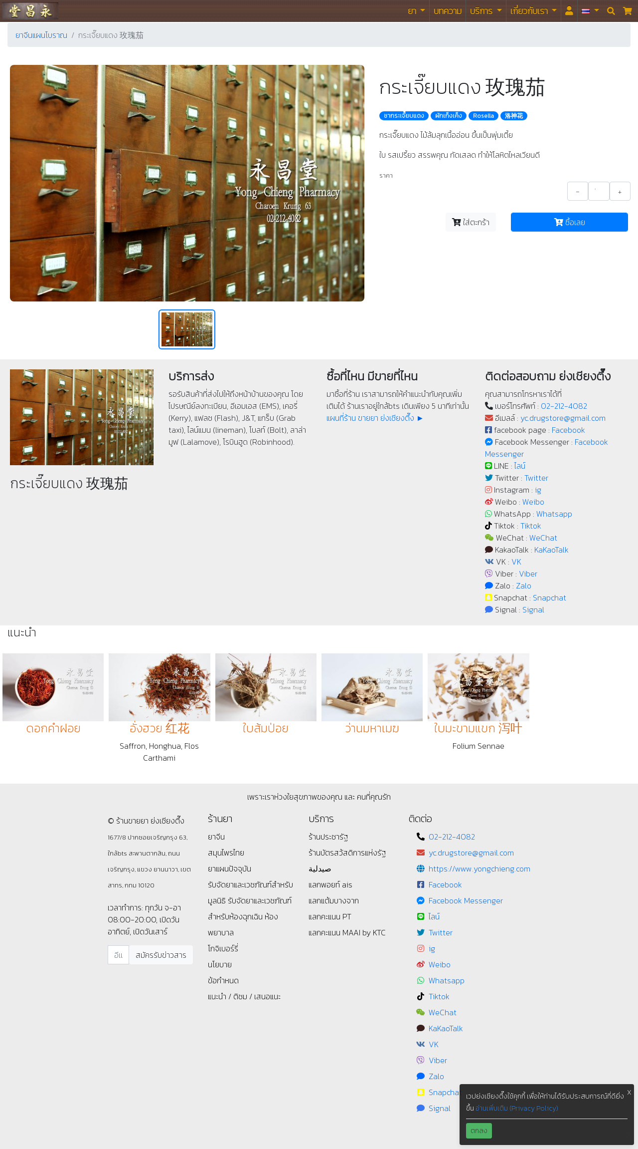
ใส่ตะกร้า (470, 222)
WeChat (543, 538)
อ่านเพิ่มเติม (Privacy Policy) (517, 1108)
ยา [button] (413, 10)
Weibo (533, 502)
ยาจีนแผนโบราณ (41, 35)
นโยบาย (220, 964)
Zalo (523, 585)
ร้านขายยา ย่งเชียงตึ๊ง (30, 10)
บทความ (448, 10)
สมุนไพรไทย (226, 853)
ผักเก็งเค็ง (448, 115)
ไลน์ (519, 466)
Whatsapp (554, 514)
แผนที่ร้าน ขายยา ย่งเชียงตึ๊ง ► (375, 418)
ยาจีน (216, 837)
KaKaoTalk (551, 550)
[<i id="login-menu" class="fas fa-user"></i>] (569, 11)
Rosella (483, 115)
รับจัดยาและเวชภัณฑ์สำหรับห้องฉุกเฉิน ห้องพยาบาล (250, 916)
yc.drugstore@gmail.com (563, 418)
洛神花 (514, 115)
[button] (590, 11)
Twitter (536, 478)
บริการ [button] (482, 10)
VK (516, 562)
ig (538, 490)
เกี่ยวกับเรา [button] (530, 10)
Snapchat (549, 597)
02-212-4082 (564, 406)
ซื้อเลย (569, 222)
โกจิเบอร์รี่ (223, 948)
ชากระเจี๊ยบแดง (404, 115)
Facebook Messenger (466, 900)
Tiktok (530, 526)
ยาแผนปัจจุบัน (229, 868)
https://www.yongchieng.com (479, 868)
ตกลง (479, 1131)
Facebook (568, 430)
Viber (528, 573)
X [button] (629, 1092)
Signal (533, 609)
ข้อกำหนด (223, 980)
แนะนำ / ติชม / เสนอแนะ (244, 996)
